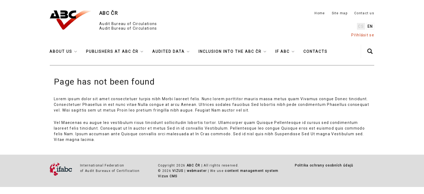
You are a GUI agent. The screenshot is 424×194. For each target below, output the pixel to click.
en (370, 26)
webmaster (197, 171)
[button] (63, 51)
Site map (339, 13)
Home (319, 13)
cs (361, 26)
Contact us (364, 13)
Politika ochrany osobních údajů (324, 165)
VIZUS (177, 171)
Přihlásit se (362, 35)
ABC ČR (193, 165)
